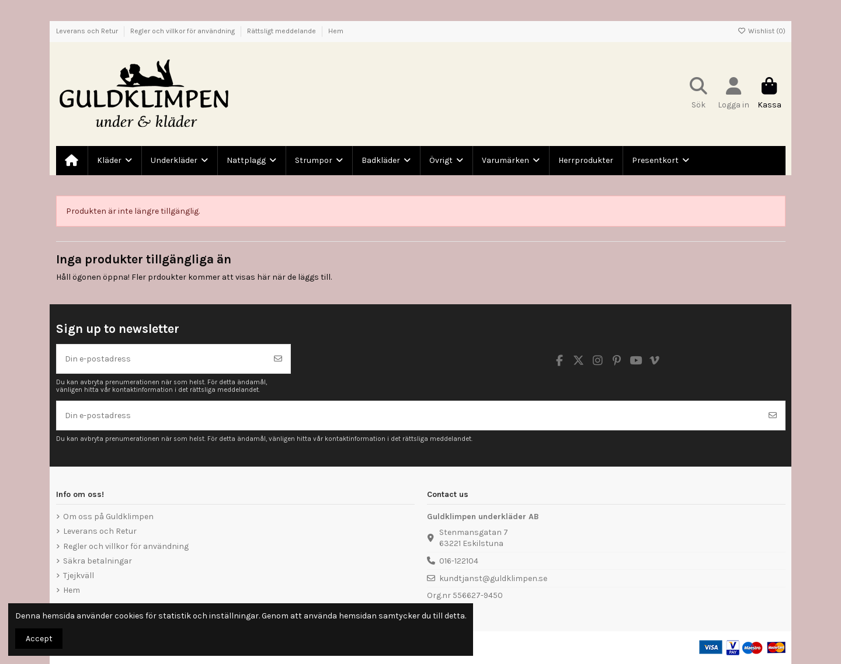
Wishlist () (762, 31)
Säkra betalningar (97, 561)
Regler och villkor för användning (183, 31)
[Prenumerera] (278, 359)
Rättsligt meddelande (282, 31)
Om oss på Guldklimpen (108, 517)
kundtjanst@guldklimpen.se (493, 578)
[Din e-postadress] (161, 359)
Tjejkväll (78, 575)
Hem (335, 31)
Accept (39, 639)
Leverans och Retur (88, 31)
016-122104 (458, 561)
